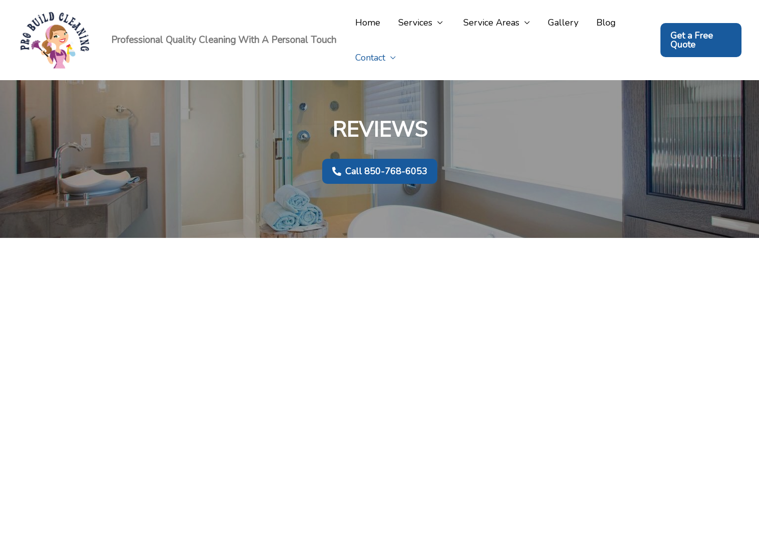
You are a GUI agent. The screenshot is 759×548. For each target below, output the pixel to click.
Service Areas (490, 23)
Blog (606, 23)
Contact (370, 58)
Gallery (563, 23)
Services (415, 23)
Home (367, 23)
